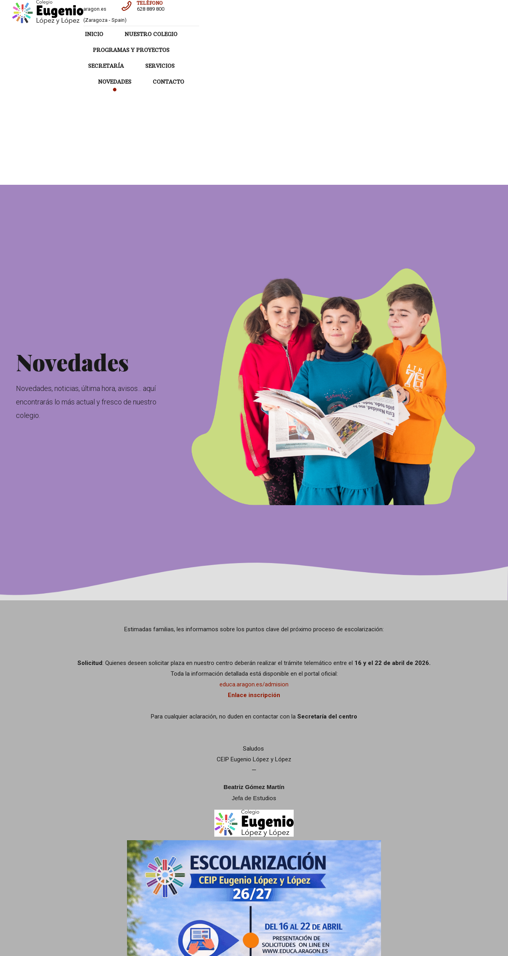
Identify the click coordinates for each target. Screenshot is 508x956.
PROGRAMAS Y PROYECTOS (255, 34)
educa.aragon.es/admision (254, 557)
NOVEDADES (439, 34)
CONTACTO (290, 50)
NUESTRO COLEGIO (169, 34)
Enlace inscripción (254, 568)
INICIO (112, 34)
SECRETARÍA (333, 34)
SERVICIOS (387, 34)
